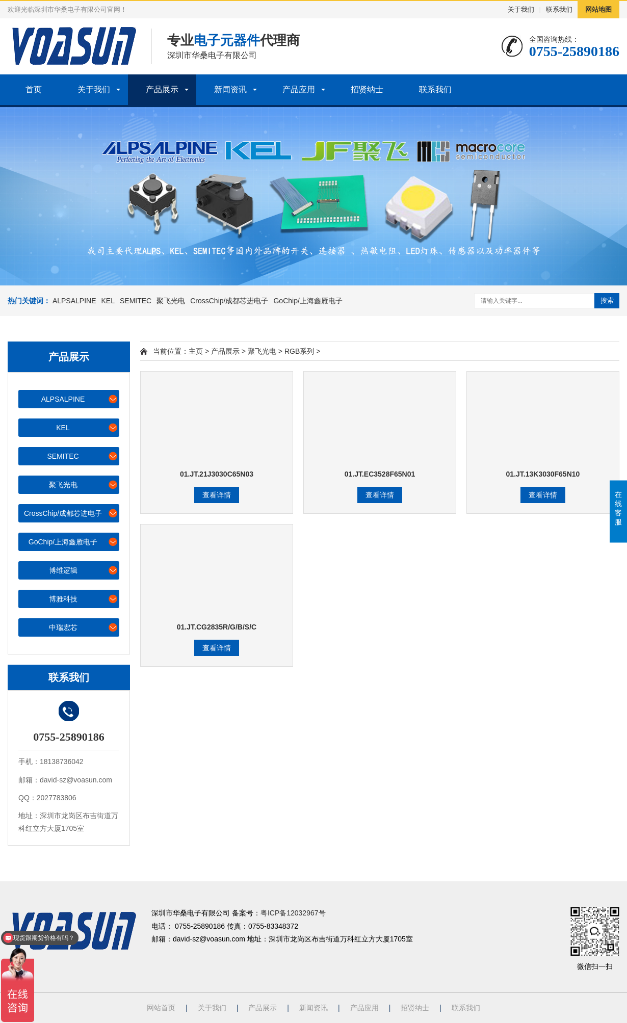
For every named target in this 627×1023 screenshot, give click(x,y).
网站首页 (161, 1008)
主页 (196, 351)
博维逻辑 (84, 570)
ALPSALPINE (74, 301)
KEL (108, 301)
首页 (33, 89)
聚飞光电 (170, 301)
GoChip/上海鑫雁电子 (307, 301)
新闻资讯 (230, 89)
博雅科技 (84, 598)
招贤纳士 (367, 89)
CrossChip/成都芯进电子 (229, 301)
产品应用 (298, 89)
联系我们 (559, 9)
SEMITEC (135, 301)
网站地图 (598, 9)
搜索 (607, 300)
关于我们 (521, 9)
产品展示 (162, 89)
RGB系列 (299, 351)
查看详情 (216, 495)
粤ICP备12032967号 (293, 913)
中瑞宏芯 (84, 627)
